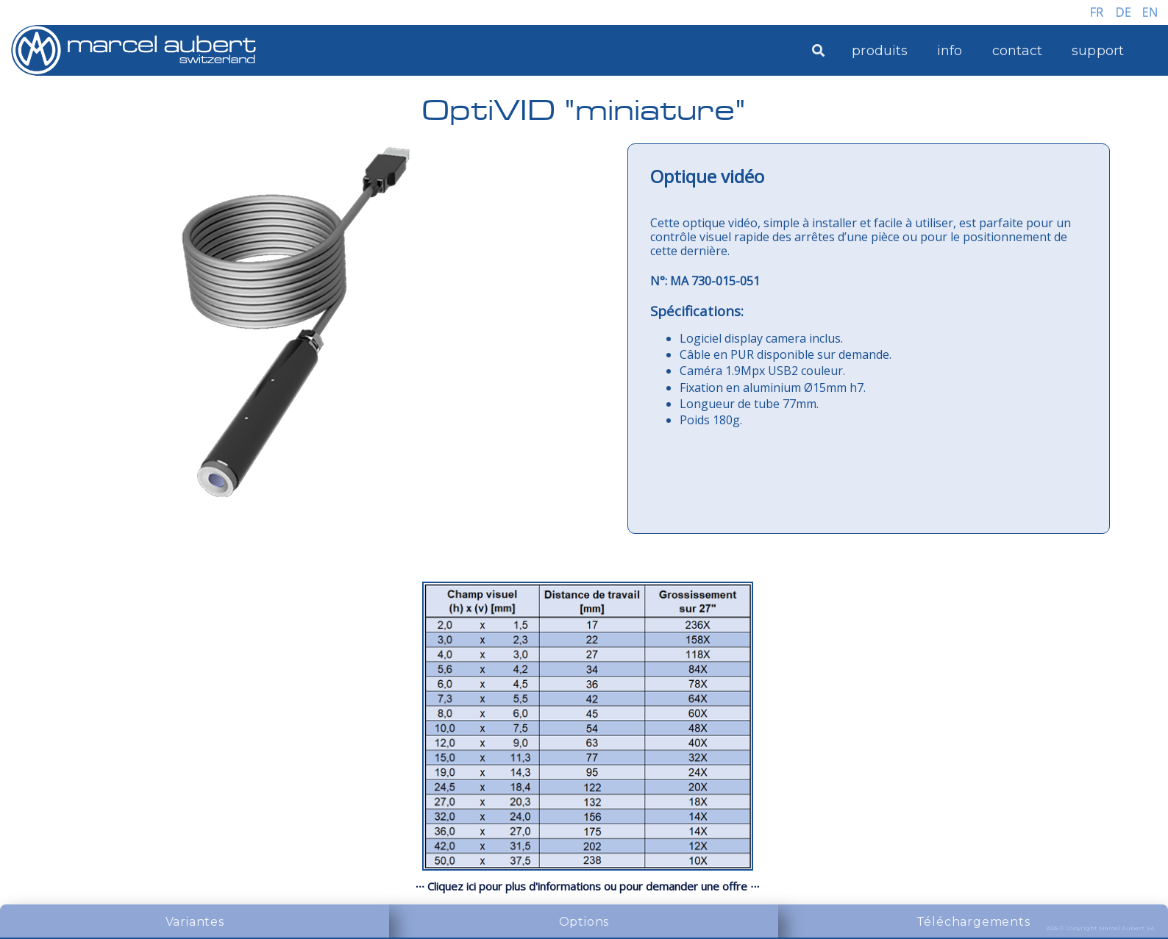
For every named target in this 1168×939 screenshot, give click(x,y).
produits (880, 51)
